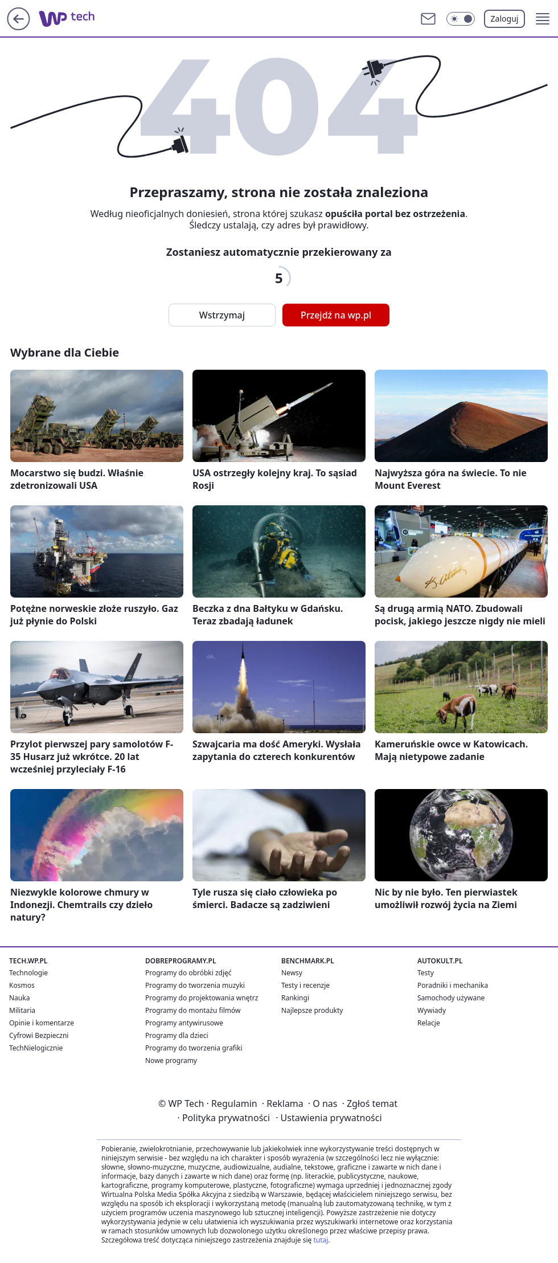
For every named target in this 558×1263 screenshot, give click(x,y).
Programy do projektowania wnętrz (201, 998)
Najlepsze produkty (312, 1010)
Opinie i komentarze (41, 1023)
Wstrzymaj (222, 315)
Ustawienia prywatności (328, 1117)
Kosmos (22, 985)
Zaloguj (505, 18)
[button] (543, 19)
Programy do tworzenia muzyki (195, 985)
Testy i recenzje (305, 985)
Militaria (22, 1010)
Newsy (291, 973)
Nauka (19, 998)
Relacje (428, 1023)
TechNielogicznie (36, 1048)
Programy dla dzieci (176, 1035)
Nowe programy (171, 1060)
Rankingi (295, 998)
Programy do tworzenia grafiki (194, 1048)
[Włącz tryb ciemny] (460, 19)
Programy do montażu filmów (192, 1010)
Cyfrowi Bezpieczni (38, 1035)
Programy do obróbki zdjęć (188, 973)
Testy (425, 973)
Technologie (28, 973)
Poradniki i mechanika (452, 985)
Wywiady (431, 1010)
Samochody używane (451, 998)
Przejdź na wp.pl (336, 315)
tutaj (320, 1240)
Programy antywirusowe (184, 1023)
